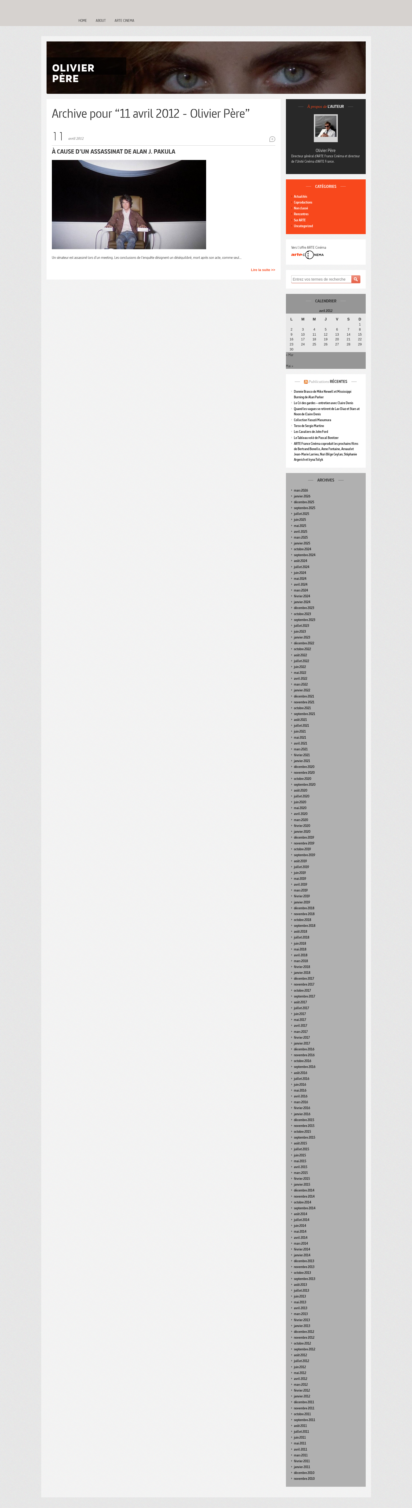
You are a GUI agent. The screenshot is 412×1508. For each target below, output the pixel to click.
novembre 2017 (304, 984)
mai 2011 (300, 1443)
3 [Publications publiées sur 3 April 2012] (303, 329)
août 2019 (300, 861)
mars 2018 (301, 961)
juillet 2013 (301, 1290)
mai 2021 (300, 737)
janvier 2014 (302, 1255)
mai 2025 (300, 525)
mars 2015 (301, 1173)
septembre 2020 (304, 784)
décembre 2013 (304, 1261)
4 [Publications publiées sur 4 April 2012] (314, 329)
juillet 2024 (301, 567)
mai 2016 (300, 1090)
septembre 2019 (304, 855)
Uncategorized (303, 226)
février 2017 (302, 1037)
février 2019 (302, 896)
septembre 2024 (304, 555)
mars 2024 (301, 590)
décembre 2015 (304, 1120)
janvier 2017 (302, 1043)
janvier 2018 (302, 972)
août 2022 (300, 655)
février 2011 (302, 1461)
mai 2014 (300, 1231)
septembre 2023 (304, 620)
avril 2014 (300, 1237)
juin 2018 (300, 943)
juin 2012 (300, 1367)
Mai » (289, 366)
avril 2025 (300, 531)
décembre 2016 (304, 1049)
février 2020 (302, 825)
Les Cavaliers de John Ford (311, 431)
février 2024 (302, 596)
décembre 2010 (304, 1473)
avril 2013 (300, 1308)
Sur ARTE (300, 220)
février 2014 (302, 1249)
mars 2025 (301, 537)
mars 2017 (301, 1031)
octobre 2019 (302, 849)
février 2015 (302, 1178)
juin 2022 (300, 667)
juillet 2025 (301, 514)
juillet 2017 (301, 1008)
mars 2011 (301, 1455)
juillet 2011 (301, 1431)
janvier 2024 (302, 602)
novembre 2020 (304, 772)
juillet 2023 (301, 625)
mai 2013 (300, 1302)
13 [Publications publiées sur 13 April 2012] (337, 334)
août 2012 (300, 1355)
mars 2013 (301, 1314)
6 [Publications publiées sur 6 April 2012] (337, 329)
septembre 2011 (304, 1420)
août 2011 (300, 1425)
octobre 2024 (302, 549)
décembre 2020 (304, 766)
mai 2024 (300, 578)
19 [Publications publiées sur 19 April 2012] (326, 339)
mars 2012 (301, 1384)
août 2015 (300, 1143)
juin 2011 (300, 1437)
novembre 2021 (304, 702)
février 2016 (302, 1108)
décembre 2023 (304, 608)
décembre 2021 (304, 696)
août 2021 (300, 719)
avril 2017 (300, 1025)
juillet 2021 (301, 725)
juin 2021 (300, 731)
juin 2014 (300, 1225)
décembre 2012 (304, 1331)
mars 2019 (301, 890)
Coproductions (303, 202)
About (101, 20)
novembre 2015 (304, 1125)
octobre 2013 (302, 1272)
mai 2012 (300, 1373)
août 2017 (300, 1002)
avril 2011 (300, 1449)
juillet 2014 (301, 1220)
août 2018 (300, 931)
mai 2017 (300, 1019)
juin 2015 (300, 1155)
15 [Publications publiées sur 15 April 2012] (360, 334)
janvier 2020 (302, 831)
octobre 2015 (302, 1131)
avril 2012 (300, 1378)
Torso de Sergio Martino (309, 426)
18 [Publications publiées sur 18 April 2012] (314, 339)
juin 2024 (300, 573)
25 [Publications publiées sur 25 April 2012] (314, 344)
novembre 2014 (304, 1196)
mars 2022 (301, 684)
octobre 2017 (302, 990)
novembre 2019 (304, 843)
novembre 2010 (304, 1478)
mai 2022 (300, 672)
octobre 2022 (302, 649)
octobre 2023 (302, 614)
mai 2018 (300, 949)
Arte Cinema (124, 20)
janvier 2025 (302, 543)
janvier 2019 (302, 902)
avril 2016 (300, 1096)
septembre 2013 (304, 1279)
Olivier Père (326, 150)
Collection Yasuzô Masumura (312, 420)
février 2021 (302, 755)
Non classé (301, 208)
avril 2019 (300, 884)
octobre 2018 (302, 920)
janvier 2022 (302, 690)
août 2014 (300, 1214)
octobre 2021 (302, 708)
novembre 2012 (304, 1337)
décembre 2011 (304, 1402)
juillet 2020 (301, 796)
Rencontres (301, 214)
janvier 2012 (302, 1396)
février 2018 (302, 967)
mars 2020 (301, 820)
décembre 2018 (304, 908)
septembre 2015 (304, 1137)
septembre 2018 (304, 925)
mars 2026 (301, 490)
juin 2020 (300, 802)
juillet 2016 (301, 1078)
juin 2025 (300, 519)
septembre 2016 (304, 1067)
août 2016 (300, 1073)
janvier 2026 (302, 496)
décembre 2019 (304, 837)
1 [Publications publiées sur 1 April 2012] (360, 324)
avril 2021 (300, 743)
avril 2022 (300, 678)
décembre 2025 (304, 502)
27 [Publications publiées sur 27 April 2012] (337, 344)
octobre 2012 (302, 1343)
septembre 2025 (304, 508)
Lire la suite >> (263, 270)
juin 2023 (300, 631)
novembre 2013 (304, 1267)
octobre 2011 (302, 1414)
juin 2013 (300, 1296)
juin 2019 (300, 873)
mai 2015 (300, 1161)
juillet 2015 (301, 1149)
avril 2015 (300, 1167)
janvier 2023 (302, 637)
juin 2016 (300, 1084)
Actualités (300, 196)
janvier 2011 (302, 1467)
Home (82, 20)
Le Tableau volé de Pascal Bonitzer (316, 438)
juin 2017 (300, 1014)
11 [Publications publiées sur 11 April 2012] (314, 334)
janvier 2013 (302, 1326)
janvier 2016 (302, 1114)
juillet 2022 (301, 661)
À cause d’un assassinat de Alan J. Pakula (113, 151)
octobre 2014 (302, 1202)
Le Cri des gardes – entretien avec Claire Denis (323, 403)
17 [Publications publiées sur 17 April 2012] (303, 339)
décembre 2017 (304, 978)
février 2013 (302, 1320)
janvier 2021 (302, 761)
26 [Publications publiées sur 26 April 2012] (326, 344)
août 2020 (300, 790)
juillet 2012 (301, 1361)
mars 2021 (301, 749)
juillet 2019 (301, 867)
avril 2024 (300, 584)
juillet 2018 (301, 937)
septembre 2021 (304, 714)
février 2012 (302, 1390)
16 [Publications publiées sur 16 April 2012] (291, 339)
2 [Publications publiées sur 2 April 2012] (291, 329)
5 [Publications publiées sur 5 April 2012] (326, 329)
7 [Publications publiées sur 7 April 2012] (348, 329)
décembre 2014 (304, 1190)
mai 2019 (300, 878)
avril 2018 (300, 955)
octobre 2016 (302, 1061)
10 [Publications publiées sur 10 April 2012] (303, 334)
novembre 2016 (304, 1055)
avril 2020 (300, 814)
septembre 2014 (304, 1208)
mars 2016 (301, 1102)
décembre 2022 (304, 643)
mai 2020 (300, 808)
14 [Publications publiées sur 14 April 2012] (348, 334)
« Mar (289, 354)
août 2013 (300, 1284)
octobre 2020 (302, 778)
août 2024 (300, 561)
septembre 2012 (304, 1349)
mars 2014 (301, 1243)
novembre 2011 (304, 1408)
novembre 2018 (304, 914)
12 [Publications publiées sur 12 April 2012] (326, 334)
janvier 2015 (302, 1184)
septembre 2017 (304, 996)
